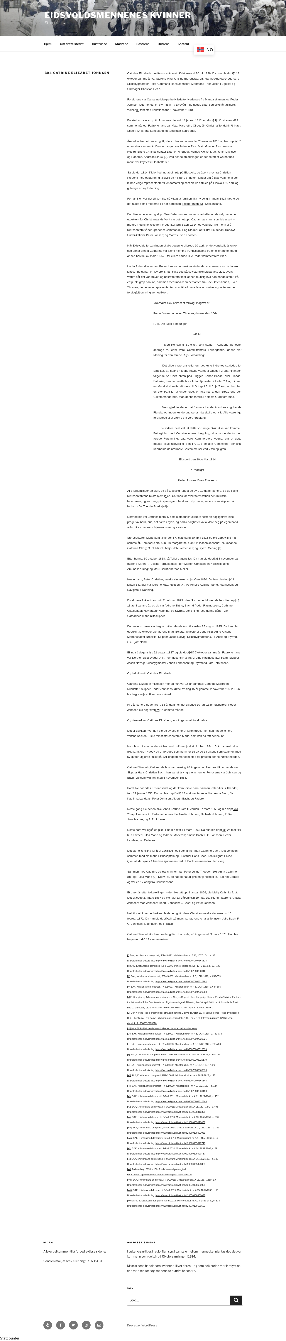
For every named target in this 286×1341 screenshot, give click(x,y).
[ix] (216, 558)
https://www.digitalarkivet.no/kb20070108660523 (180, 1205)
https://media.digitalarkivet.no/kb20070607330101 (181, 971)
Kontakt (183, 44)
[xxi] (171, 850)
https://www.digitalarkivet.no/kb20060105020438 (180, 1122)
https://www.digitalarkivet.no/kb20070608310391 (180, 1112)
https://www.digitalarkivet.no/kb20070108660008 (180, 1185)
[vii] (164, 506)
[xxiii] (169, 918)
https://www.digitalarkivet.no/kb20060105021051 (180, 1132)
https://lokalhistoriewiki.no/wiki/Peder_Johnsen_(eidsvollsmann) (164, 1028)
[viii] (225, 537)
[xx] (224, 829)
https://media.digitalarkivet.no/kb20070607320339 (181, 1049)
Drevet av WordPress (142, 1325)
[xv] (157, 709)
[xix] (235, 809)
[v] (211, 224)
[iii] (215, 120)
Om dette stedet (72, 44)
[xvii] (148, 777)
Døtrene (163, 44)
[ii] (137, 110)
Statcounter (9, 1338)
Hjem (48, 44)
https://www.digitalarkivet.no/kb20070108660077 (180, 1195)
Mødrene (121, 44)
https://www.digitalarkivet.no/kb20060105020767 (180, 1153)
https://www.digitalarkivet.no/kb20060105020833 (180, 1164)
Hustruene (99, 44)
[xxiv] (142, 939)
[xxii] (192, 897)
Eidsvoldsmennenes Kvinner (118, 15)
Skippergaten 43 (192, 203)
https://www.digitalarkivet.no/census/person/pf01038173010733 (159, 1174)
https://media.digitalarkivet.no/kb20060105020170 (181, 1059)
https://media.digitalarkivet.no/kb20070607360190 (181, 1091)
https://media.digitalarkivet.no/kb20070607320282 (181, 981)
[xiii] (191, 652)
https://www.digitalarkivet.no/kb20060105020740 (180, 1143)
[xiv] (146, 694)
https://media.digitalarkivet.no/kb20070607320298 (181, 992)
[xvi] (188, 746)
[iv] (236, 141)
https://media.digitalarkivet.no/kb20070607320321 (181, 1039)
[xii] (135, 631)
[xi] (237, 600)
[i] (234, 73)
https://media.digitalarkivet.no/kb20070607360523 (181, 960)
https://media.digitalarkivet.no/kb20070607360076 (181, 1070)
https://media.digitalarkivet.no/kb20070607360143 (181, 1080)
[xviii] (178, 793)
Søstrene (142, 44)
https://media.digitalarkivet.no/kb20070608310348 (181, 1101)
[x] (230, 579)
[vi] (138, 292)
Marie (150, 537)
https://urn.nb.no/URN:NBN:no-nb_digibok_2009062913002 (182, 1007)
